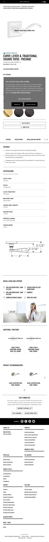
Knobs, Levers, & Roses (31, 437)
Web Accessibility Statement (12, 536)
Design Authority (29, 464)
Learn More (12, 312)
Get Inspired (28, 455)
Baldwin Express (8, 517)
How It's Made (28, 489)
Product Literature (8, 507)
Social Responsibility (30, 497)
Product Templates (8, 497)
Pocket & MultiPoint (30, 439)
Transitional (6, 476)
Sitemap (29, 537)
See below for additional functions (11, 69)
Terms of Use (22, 537)
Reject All (17, 104)
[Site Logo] (24, 1)
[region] (24, 93)
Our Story (27, 485)
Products (27, 428)
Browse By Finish (29, 449)
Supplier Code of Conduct (37, 536)
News (4, 527)
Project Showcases (30, 459)
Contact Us (6, 428)
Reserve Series (7, 464)
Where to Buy (25, 127)
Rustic (5, 478)
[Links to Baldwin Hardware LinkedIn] (29, 421)
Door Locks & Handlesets (31, 434)
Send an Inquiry (7, 434)
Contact (5, 489)
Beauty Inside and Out (30, 494)
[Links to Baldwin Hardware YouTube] (33, 421)
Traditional (6, 481)
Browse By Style (29, 462)
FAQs (4, 492)
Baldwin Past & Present (31, 492)
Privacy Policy (25, 536)
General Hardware (29, 442)
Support (5, 485)
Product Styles (7, 469)
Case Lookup (6, 499)
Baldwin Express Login (30, 413)
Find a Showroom (17, 413)
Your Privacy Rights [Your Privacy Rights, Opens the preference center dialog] (24, 99)
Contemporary (7, 473)
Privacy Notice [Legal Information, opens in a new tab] (25, 92)
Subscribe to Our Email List (24, 408)
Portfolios (6, 455)
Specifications (19, 139)
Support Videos (7, 494)
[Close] (43, 79)
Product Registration (8, 502)
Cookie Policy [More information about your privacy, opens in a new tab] (15, 92)
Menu (43, 2)
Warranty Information (9, 504)
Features (8, 139)
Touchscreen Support (8, 512)
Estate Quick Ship (8, 462)
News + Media (7, 522)
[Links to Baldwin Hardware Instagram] (22, 421)
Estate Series (6, 459)
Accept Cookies (30, 104)
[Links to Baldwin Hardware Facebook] (25, 421)
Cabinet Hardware (29, 432)
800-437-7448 (6, 432)
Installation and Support (34, 139)
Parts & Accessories (30, 445)
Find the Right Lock (8, 510)
